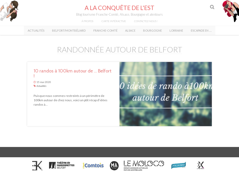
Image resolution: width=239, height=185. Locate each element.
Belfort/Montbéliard (69, 30)
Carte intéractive (114, 21)
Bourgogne (152, 30)
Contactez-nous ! (146, 21)
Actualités (36, 30)
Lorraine (176, 30)
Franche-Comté (105, 30)
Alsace (130, 30)
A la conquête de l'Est (119, 7)
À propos (87, 21)
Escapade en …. (201, 30)
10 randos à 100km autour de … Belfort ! (73, 73)
